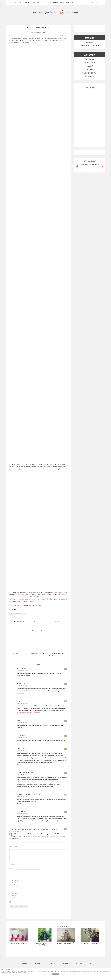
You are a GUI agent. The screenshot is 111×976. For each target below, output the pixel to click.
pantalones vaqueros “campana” (41, 36)
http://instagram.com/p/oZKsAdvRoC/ (28, 712)
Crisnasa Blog (22, 684)
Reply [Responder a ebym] (66, 720)
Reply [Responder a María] (66, 701)
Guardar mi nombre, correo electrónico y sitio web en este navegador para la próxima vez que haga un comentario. (15, 891)
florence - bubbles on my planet (29, 794)
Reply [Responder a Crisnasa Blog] (66, 684)
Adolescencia (89, 63)
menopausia (89, 59)
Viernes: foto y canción (66, 943)
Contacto (70, 2)
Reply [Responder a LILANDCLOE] (66, 736)
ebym (58, 622)
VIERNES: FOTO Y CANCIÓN (90, 46)
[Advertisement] (89, 117)
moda (11, 613)
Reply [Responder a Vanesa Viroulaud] (66, 668)
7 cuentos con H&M (37, 654)
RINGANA (89, 42)
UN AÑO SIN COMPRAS (89, 73)
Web (10, 875)
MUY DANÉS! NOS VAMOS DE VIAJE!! (42, 944)
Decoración (89, 66)
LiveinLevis (14, 654)
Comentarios (19, 621)
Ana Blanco (63, 594)
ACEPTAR (55, 974)
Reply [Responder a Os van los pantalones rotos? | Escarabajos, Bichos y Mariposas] (66, 829)
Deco (33, 2)
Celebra (26, 2)
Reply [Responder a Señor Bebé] (66, 748)
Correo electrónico (12, 870)
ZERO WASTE (46, 2)
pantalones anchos (20, 613)
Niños (55, 2)
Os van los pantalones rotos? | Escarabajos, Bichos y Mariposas (33, 829)
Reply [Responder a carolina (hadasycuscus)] (66, 772)
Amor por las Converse (18, 943)
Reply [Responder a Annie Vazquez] (66, 811)
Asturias (17, 2)
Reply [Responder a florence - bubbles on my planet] (66, 794)
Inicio (9, 2)
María (19, 701)
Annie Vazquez (22, 812)
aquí (35, 594)
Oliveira (33, 599)
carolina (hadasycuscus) (26, 773)
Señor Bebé (21, 749)
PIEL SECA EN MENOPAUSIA (91, 164)
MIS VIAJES (89, 69)
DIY (38, 2)
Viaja (62, 2)
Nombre (12, 864)
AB (36, 592)
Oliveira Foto (21, 594)
